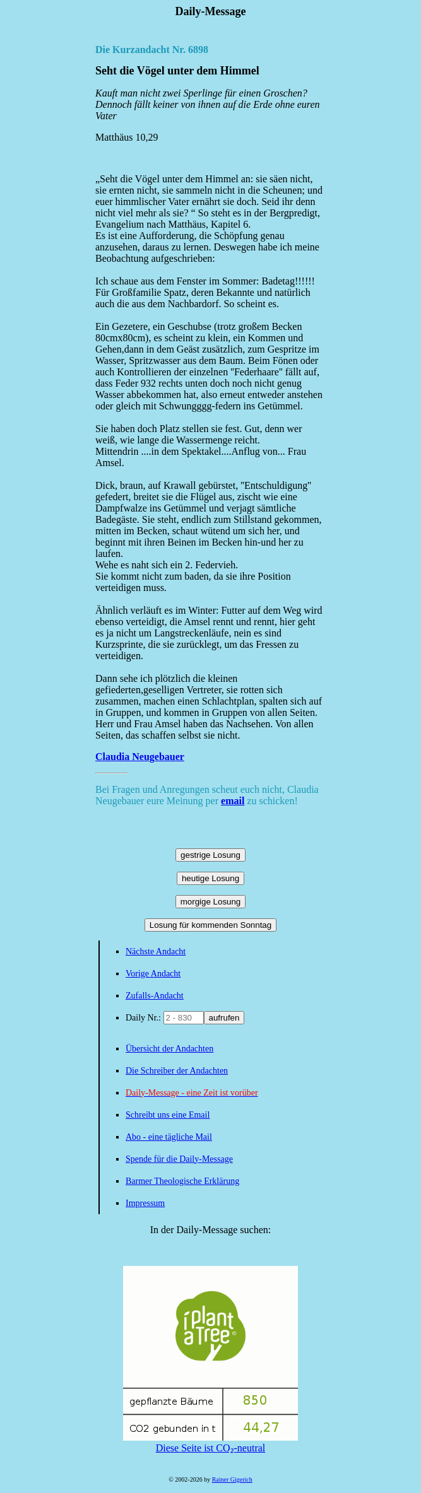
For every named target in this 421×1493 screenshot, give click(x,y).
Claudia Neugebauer (139, 756)
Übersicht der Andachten (169, 1048)
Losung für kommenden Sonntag (210, 925)
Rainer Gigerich (232, 1479)
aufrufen (224, 1017)
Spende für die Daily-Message (179, 1159)
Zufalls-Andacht (155, 995)
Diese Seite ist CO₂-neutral (210, 1442)
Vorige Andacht (153, 973)
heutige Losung (210, 878)
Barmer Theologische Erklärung (182, 1181)
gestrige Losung (210, 855)
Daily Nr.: (144, 1017)
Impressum (145, 1203)
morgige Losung (211, 901)
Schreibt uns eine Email (168, 1115)
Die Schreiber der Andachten (177, 1070)
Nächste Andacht (156, 951)
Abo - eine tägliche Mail (169, 1137)
